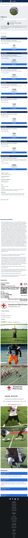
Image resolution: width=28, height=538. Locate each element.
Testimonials (14, 521)
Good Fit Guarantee (14, 518)
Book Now (14, 49)
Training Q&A (14, 507)
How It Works (14, 516)
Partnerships (14, 533)
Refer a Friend (14, 510)
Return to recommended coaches (7, 4)
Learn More (12, 24)
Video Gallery (14, 505)
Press (14, 535)
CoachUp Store (14, 527)
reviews (14, 21)
